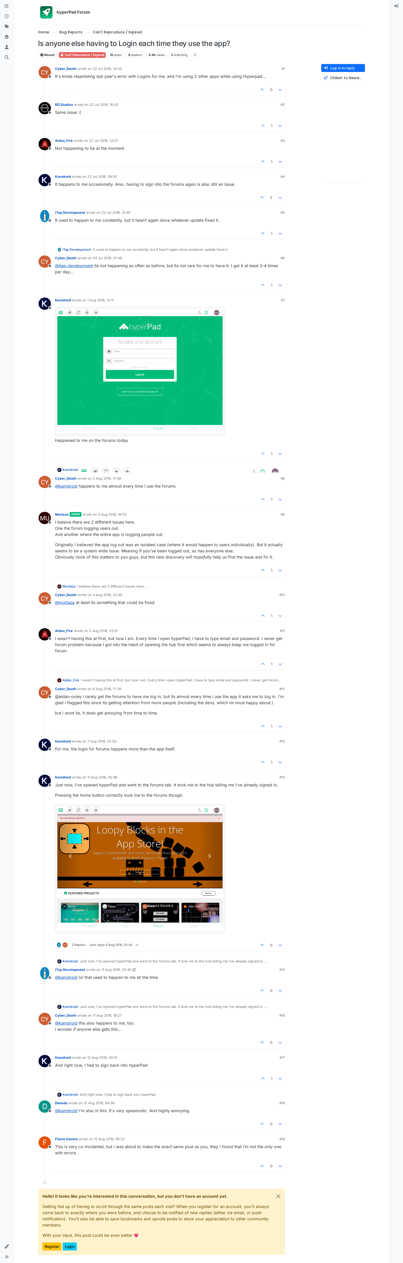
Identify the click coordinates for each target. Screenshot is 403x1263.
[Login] (396, 6)
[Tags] (6, 27)
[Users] (6, 47)
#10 (282, 595)
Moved (47, 55)
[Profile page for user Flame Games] (45, 1142)
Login (70, 1246)
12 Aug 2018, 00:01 (102, 1057)
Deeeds (61, 1103)
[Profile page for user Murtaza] (45, 518)
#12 (282, 689)
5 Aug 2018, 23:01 (103, 631)
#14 (282, 777)
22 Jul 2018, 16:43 (103, 105)
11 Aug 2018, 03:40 (116, 970)
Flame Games (66, 1139)
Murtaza (62, 514)
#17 (282, 1057)
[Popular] (6, 37)
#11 (282, 631)
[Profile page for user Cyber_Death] (45, 72)
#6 (283, 258)
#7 (283, 300)
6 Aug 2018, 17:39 (107, 689)
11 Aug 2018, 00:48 (102, 777)
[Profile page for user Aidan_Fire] (45, 144)
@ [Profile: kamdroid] (66, 486)
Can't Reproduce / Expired (82, 55)
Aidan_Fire (64, 140)
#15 (282, 970)
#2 (283, 105)
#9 (283, 514)
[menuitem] (396, 6)
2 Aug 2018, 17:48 (107, 478)
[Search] (6, 57)
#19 (282, 1139)
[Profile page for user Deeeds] (45, 1106)
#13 (282, 741)
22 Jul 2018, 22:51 (103, 140)
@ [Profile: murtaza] (65, 602)
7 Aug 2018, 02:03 (101, 741)
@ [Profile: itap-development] (74, 265)
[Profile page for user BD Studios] (45, 108)
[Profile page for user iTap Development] (45, 216)
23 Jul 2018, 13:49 (116, 212)
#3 (283, 140)
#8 (283, 478)
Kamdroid (63, 176)
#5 (283, 212)
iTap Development (70, 212)
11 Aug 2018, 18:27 (107, 1015)
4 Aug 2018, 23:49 (107, 595)
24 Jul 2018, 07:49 (107, 258)
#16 (282, 1015)
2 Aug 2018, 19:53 (112, 514)
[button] (6, 1246)
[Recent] (6, 16)
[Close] (278, 1196)
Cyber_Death (65, 69)
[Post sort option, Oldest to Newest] (343, 78)
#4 (283, 176)
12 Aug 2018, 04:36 (99, 1103)
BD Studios (64, 105)
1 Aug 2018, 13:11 (100, 300)
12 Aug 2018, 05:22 (109, 1139)
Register (52, 1246)
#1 (283, 69)
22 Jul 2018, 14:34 (107, 69)
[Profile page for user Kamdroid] (45, 180)
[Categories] (6, 6)
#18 (282, 1103)
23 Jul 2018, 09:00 (102, 176)
